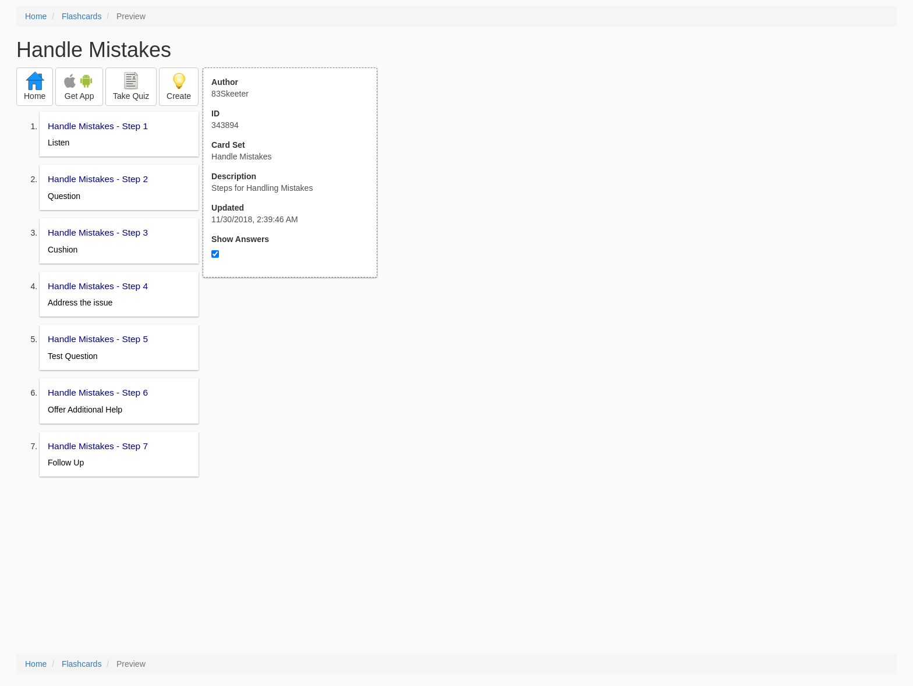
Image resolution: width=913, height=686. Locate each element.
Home (36, 16)
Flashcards (81, 16)
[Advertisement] (296, 391)
